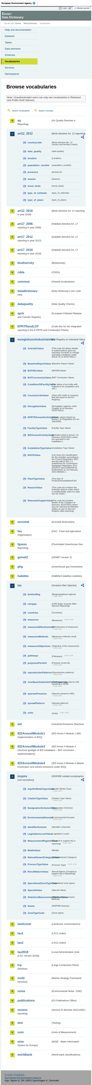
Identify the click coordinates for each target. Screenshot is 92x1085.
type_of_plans (35, 200)
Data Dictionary (30, 23)
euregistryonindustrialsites (34, 339)
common (23, 281)
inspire (22, 776)
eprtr (20, 313)
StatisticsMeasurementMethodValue (39, 897)
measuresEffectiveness (39, 627)
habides (23, 576)
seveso (22, 1009)
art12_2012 (25, 133)
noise (21, 991)
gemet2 (22, 557)
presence (33, 172)
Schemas (10, 55)
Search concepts (46, 111)
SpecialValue (35, 890)
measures (33, 619)
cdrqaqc (32, 604)
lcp (19, 965)
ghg (20, 566)
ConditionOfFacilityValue (39, 384)
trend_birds (34, 186)
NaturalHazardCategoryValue (39, 857)
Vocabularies (12, 61)
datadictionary (27, 291)
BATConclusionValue (39, 377)
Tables (8, 42)
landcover (24, 924)
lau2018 (22, 952)
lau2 (20, 942)
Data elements (13, 48)
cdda (20, 272)
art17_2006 (25, 223)
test (20, 1022)
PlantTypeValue (36, 478)
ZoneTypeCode (36, 913)
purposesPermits (37, 663)
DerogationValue (37, 406)
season (32, 179)
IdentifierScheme (37, 827)
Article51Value (36, 348)
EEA (20, 3)
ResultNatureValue (38, 871)
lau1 (20, 933)
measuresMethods (38, 636)
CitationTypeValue (38, 798)
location (32, 158)
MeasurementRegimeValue (39, 840)
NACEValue (34, 455)
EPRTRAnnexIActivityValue (39, 417)
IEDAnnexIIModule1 (31, 733)
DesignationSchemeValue (39, 808)
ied (19, 724)
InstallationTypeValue (39, 448)
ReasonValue (35, 487)
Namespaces (12, 73)
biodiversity (25, 262)
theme (31, 906)
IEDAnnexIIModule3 (31, 746)
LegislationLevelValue (39, 833)
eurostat (23, 521)
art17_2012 (25, 236)
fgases (22, 544)
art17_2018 (25, 249)
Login (64, 8)
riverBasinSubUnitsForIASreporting (39, 682)
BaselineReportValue (39, 363)
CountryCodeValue (38, 395)
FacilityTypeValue (37, 428)
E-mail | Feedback (14, 1074)
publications (26, 1000)
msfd (20, 978)
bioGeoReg (34, 594)
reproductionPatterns (39, 672)
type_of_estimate (37, 193)
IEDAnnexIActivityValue (39, 435)
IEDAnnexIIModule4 (31, 763)
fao (19, 531)
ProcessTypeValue (38, 864)
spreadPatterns (36, 703)
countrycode (35, 142)
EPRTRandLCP (28, 326)
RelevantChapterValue (39, 500)
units (30, 712)
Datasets (10, 36)
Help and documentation (18, 29)
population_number (38, 165)
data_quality (34, 151)
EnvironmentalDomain (39, 817)
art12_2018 (25, 210)
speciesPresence (37, 693)
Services (9, 67)
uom (20, 1032)
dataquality (25, 304)
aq (19, 120)
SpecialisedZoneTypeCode (39, 883)
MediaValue (34, 850)
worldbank (24, 1054)
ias (19, 585)
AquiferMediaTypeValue (39, 789)
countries (33, 612)
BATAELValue (35, 370)
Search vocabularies (21, 111)
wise (20, 1041)
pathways (33, 655)
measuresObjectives (39, 646)
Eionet (18, 23)
